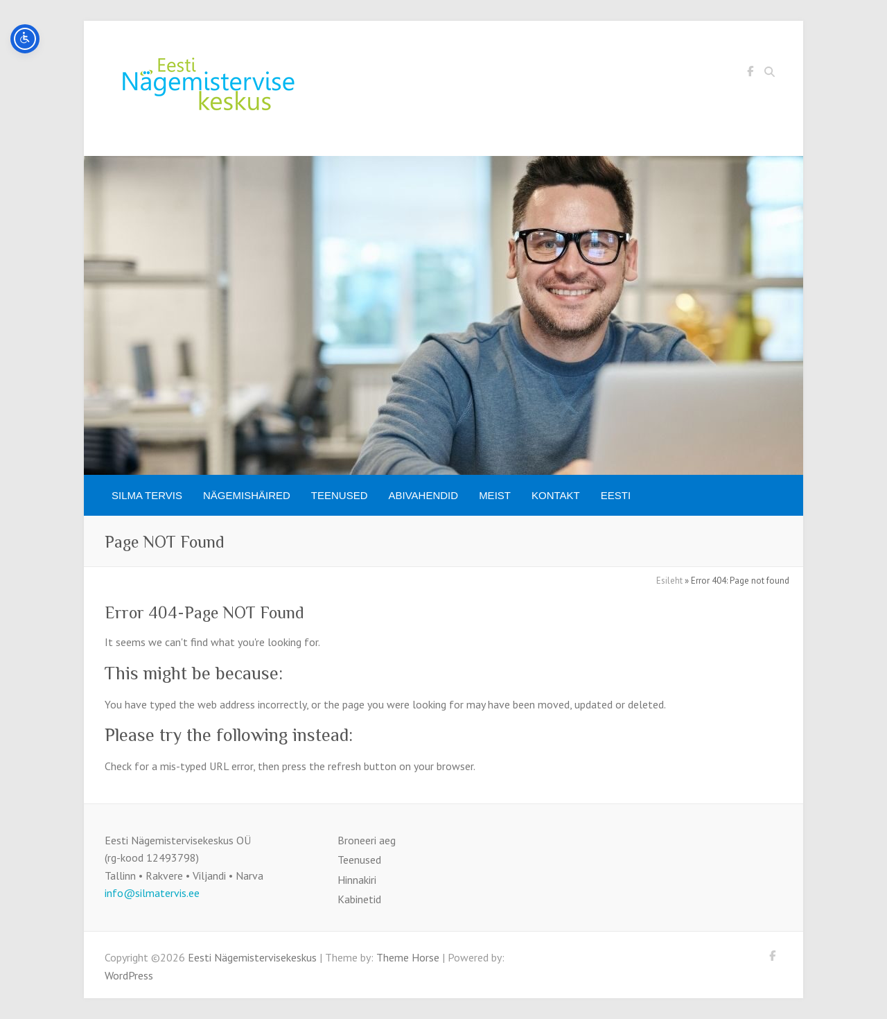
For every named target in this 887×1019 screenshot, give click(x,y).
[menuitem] (616, 495)
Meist (495, 495)
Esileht (669, 580)
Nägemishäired (246, 495)
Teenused (339, 495)
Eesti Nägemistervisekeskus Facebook (749, 73)
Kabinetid (359, 899)
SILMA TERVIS (147, 495)
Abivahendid (424, 495)
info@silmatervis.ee (152, 893)
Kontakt (556, 495)
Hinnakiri (356, 880)
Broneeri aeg (366, 840)
